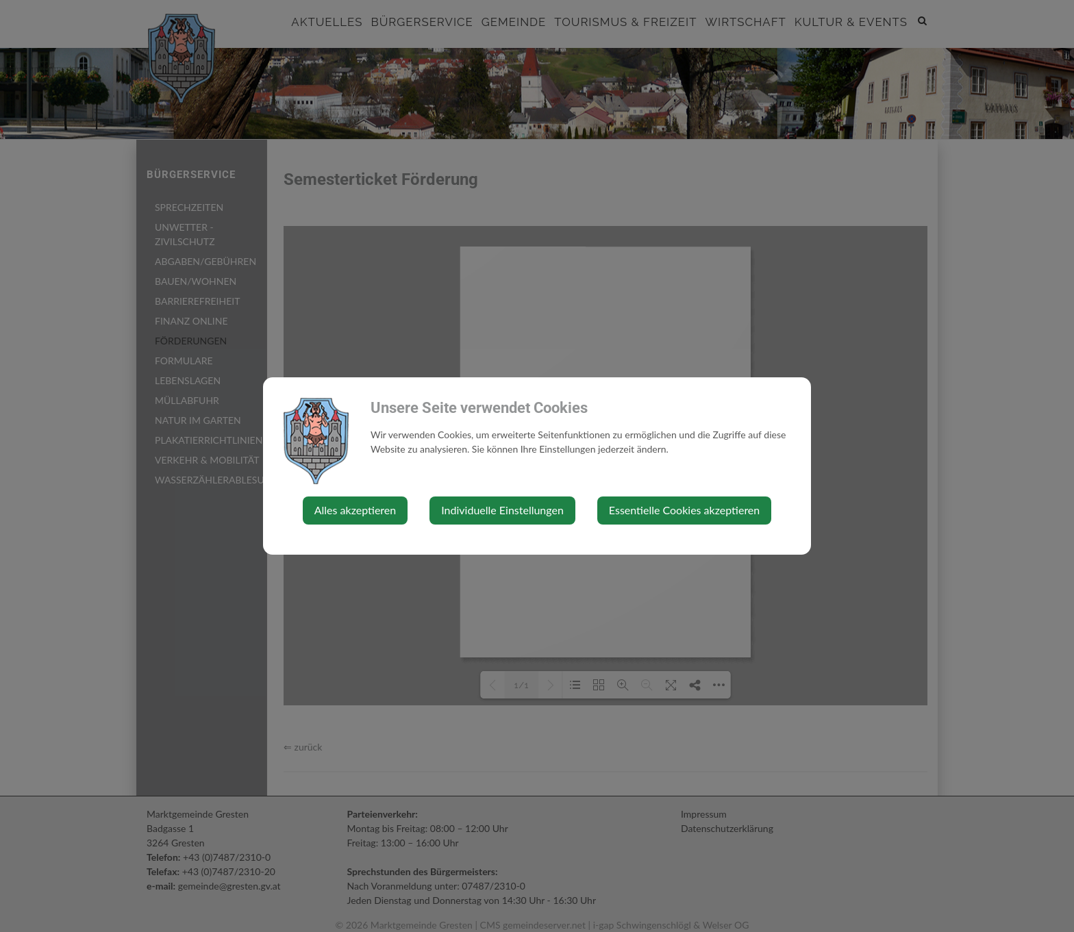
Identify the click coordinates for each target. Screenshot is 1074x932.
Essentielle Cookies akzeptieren (684, 509)
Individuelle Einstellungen (502, 509)
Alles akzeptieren (355, 509)
